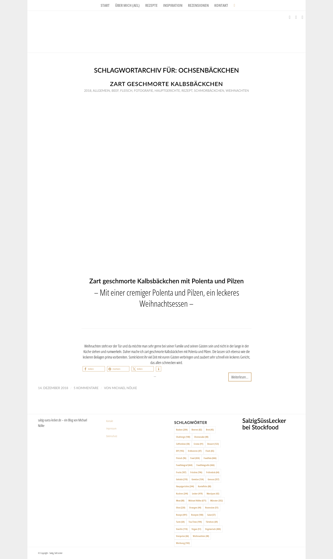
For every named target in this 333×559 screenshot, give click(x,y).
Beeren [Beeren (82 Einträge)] (197, 429)
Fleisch (126, 90)
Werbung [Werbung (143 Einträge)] (183, 543)
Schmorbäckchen (209, 90)
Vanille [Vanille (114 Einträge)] (182, 529)
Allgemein (101, 90)
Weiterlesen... (239, 377)
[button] (94, 368)
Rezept (187, 90)
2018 (87, 90)
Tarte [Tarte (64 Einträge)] (180, 521)
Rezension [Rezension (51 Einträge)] (211, 507)
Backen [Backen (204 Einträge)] (182, 429)
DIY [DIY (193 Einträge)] (180, 450)
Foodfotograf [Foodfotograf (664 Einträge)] (184, 465)
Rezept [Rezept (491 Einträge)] (181, 514)
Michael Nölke (124, 388)
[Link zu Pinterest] (302, 17)
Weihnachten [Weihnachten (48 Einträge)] (201, 536)
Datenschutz (111, 436)
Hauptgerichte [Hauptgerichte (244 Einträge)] (185, 486)
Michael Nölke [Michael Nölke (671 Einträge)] (197, 500)
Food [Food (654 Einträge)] (195, 458)
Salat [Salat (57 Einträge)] (211, 514)
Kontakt (109, 421)
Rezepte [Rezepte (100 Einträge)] (197, 514)
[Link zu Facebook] (289, 17)
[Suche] (233, 5)
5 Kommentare (86, 388)
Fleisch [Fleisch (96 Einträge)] (181, 458)
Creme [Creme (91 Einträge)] (198, 443)
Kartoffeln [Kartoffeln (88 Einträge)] (204, 486)
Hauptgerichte (167, 90)
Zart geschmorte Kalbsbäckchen (166, 83)
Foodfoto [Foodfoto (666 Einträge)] (210, 458)
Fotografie (143, 90)
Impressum (111, 428)
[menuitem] (105, 5)
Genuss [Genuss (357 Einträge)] (213, 479)
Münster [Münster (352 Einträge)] (216, 500)
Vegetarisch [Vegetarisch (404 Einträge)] (213, 529)
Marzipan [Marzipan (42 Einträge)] (213, 493)
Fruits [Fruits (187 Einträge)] (181, 472)
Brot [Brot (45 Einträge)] (210, 429)
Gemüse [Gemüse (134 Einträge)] (198, 479)
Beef (115, 90)
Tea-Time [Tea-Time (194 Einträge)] (195, 521)
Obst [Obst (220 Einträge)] (180, 507)
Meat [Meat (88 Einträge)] (180, 500)
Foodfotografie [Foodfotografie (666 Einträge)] (205, 465)
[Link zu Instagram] (296, 17)
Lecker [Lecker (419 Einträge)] (197, 493)
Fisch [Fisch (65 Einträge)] (210, 450)
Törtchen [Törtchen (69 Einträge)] (212, 521)
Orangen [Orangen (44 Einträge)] (195, 507)
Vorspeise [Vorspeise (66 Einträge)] (182, 536)
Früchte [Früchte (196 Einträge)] (196, 472)
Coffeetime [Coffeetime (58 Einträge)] (183, 443)
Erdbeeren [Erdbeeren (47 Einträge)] (195, 450)
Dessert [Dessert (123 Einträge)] (213, 443)
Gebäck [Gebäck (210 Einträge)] (182, 479)
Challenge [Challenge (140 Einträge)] (183, 436)
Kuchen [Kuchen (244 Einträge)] (182, 493)
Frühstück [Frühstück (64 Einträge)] (212, 472)
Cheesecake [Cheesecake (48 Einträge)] (201, 436)
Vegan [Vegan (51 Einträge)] (196, 529)
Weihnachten (237, 90)
